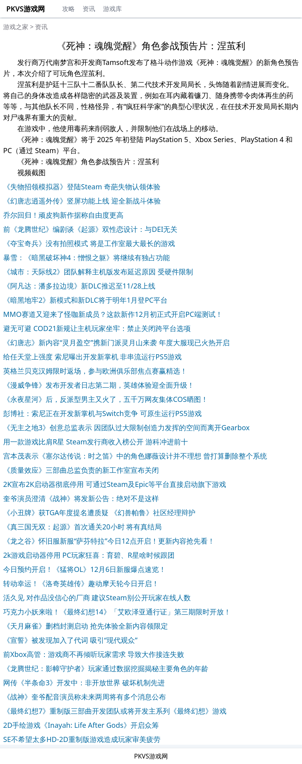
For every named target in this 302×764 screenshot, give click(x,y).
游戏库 (112, 8)
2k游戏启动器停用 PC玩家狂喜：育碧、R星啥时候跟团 (89, 555)
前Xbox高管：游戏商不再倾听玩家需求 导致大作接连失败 (93, 654)
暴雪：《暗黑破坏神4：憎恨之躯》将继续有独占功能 (86, 257)
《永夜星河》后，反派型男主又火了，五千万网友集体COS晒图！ (105, 399)
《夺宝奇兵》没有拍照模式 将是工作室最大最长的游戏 (89, 243)
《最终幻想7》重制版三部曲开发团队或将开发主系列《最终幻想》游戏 (114, 711)
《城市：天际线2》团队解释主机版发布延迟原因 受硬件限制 (98, 271)
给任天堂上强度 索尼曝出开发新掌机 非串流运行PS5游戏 (92, 356)
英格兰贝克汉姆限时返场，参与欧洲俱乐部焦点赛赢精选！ (95, 371)
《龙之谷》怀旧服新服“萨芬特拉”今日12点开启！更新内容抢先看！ (109, 541)
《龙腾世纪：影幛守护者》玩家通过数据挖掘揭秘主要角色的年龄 (105, 668)
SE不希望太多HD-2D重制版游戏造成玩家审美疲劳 (81, 739)
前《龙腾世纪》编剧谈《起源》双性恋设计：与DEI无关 (90, 229)
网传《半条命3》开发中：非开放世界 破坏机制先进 (84, 682)
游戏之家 (15, 26)
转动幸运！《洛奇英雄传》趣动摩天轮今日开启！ (81, 583)
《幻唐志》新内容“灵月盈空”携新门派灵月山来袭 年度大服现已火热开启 (116, 342)
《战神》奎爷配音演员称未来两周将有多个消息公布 (84, 696)
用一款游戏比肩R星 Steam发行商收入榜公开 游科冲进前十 (95, 441)
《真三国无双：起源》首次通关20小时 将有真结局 (82, 526)
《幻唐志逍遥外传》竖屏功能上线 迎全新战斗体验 (82, 200)
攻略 (68, 8)
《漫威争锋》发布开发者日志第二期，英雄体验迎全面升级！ (98, 385)
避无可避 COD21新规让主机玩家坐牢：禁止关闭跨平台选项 (97, 328)
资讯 (89, 8)
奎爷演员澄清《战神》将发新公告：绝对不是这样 (81, 498)
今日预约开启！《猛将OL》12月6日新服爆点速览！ (84, 569)
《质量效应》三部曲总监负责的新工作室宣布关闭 (81, 470)
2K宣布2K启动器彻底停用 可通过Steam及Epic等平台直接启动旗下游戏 (114, 484)
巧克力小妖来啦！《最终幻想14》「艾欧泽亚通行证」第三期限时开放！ (117, 611)
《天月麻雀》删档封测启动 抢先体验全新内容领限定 (85, 626)
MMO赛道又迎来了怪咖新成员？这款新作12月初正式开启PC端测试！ (113, 314)
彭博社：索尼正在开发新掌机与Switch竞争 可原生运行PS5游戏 (102, 413)
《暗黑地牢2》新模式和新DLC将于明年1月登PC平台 (85, 300)
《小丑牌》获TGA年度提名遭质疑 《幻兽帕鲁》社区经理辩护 (99, 512)
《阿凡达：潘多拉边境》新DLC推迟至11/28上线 (79, 285)
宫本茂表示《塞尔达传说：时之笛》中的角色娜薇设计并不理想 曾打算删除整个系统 (135, 456)
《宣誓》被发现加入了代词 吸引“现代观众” (70, 640)
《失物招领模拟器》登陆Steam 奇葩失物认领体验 (81, 186)
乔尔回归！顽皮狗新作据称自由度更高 (63, 215)
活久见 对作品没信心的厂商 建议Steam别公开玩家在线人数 (97, 597)
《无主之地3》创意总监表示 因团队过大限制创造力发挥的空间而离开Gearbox (126, 427)
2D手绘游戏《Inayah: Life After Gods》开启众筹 (81, 725)
